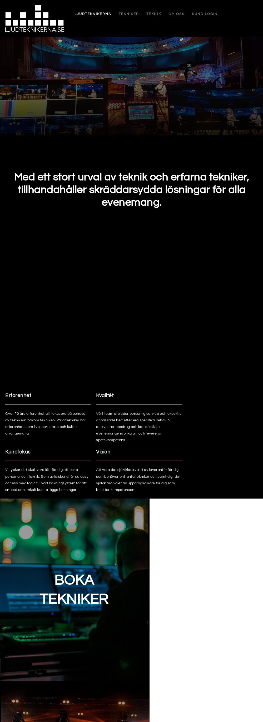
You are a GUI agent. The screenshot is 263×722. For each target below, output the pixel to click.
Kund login (191, 14)
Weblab (251, 713)
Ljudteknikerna (78, 14)
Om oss (162, 14)
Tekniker (115, 14)
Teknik (139, 14)
